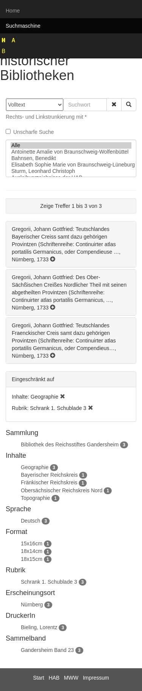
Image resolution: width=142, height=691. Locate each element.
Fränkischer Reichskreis (49, 482)
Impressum (96, 678)
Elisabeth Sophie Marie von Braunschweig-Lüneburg (71, 165)
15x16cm (31, 543)
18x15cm (31, 559)
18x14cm (31, 551)
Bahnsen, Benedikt (71, 158)
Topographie (35, 498)
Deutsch (30, 521)
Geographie (34, 467)
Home (13, 11)
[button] (114, 104)
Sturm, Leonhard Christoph (71, 171)
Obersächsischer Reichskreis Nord (62, 490)
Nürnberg (32, 604)
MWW (71, 678)
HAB (53, 678)
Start (38, 678)
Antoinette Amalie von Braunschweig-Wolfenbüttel (71, 152)
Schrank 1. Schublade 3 (49, 582)
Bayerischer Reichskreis (49, 475)
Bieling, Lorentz (39, 627)
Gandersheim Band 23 (47, 650)
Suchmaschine (23, 26)
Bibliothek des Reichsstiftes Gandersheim (70, 444)
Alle (71, 145)
